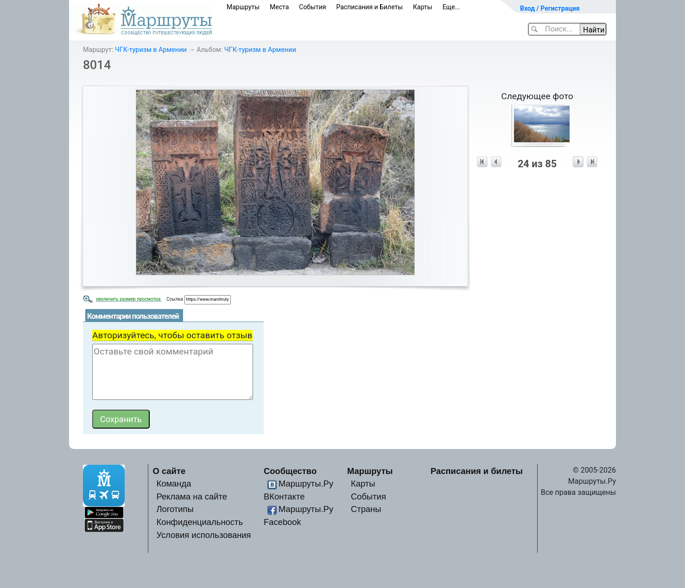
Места (279, 7)
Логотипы (174, 509)
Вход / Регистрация (550, 8)
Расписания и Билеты (369, 7)
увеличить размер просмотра (129, 299)
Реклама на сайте (191, 496)
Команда (173, 483)
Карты (422, 7)
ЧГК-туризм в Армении (151, 50)
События (312, 7)
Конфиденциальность (199, 522)
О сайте (169, 471)
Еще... (451, 7)
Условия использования (203, 535)
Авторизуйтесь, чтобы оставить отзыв (172, 335)
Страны (366, 509)
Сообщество (290, 471)
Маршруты (243, 7)
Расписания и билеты (477, 471)
